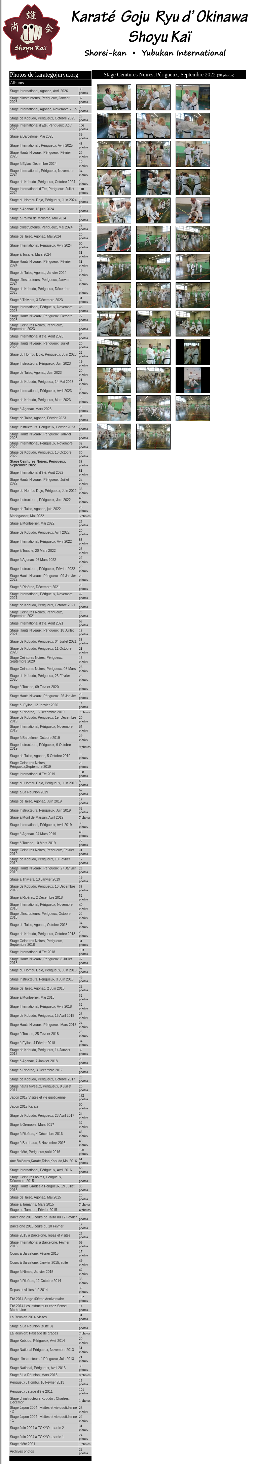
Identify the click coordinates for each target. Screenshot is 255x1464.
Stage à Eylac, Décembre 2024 (33, 164)
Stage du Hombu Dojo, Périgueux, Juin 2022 (43, 491)
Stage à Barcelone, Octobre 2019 (35, 738)
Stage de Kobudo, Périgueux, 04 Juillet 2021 (43, 641)
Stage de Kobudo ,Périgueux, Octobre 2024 (42, 182)
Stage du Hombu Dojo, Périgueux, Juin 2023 (43, 354)
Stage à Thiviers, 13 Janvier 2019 (35, 879)
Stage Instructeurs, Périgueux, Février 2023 (42, 427)
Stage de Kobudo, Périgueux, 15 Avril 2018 (42, 1015)
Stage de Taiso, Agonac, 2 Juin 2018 (37, 988)
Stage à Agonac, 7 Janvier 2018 (34, 1061)
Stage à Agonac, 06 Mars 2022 (33, 560)
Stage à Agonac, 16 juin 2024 (32, 209)
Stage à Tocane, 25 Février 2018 (34, 1034)
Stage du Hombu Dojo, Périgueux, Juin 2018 (43, 970)
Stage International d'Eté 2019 (32, 774)
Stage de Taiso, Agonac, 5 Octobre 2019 (40, 756)
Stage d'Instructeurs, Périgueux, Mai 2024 (41, 227)
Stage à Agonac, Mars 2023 (30, 409)
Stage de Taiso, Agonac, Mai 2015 (35, 1197)
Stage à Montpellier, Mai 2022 (32, 523)
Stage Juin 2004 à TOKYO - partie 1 (37, 1437)
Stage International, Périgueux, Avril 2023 (41, 391)
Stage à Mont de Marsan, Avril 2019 (37, 817)
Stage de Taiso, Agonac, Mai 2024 (35, 236)
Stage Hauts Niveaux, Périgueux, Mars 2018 (43, 1025)
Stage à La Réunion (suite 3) (31, 1326)
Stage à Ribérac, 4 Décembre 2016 (36, 1134)
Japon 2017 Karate (24, 1106)
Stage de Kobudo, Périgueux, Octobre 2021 (42, 605)
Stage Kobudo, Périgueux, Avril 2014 (37, 1341)
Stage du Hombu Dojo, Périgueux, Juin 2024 (43, 200)
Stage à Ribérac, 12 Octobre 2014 (35, 1281)
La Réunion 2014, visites (28, 1317)
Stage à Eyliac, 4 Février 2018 (32, 1043)
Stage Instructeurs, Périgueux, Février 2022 (42, 569)
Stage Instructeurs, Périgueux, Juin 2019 (40, 810)
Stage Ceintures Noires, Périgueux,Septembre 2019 (30, 765)
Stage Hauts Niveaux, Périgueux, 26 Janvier (43, 696)
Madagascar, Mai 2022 (27, 516)
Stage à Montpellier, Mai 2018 (32, 997)
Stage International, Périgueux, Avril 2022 (41, 541)
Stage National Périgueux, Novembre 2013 (42, 1350)
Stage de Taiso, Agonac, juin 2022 (35, 509)
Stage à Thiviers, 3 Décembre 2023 (36, 300)
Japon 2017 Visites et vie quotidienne (38, 1097)
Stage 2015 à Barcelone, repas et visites (40, 1235)
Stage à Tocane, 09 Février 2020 (34, 687)
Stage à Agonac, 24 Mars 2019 (33, 834)
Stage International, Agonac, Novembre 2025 (43, 109)
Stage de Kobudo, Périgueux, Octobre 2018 (42, 934)
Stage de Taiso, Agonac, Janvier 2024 (38, 273)
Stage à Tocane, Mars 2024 (30, 254)
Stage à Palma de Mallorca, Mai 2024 (38, 218)
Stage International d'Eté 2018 (32, 952)
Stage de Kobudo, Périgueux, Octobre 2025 (42, 118)
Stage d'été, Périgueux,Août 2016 (35, 1152)
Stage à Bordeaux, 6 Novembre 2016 (38, 1143)
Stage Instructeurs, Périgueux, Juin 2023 (40, 363)
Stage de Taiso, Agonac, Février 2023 (38, 418)
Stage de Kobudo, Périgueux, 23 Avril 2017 (42, 1115)
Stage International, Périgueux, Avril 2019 (41, 825)
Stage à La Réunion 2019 (29, 792)
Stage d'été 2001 (22, 1444)
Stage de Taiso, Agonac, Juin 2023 (36, 372)
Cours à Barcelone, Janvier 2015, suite (39, 1262)
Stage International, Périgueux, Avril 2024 (41, 245)
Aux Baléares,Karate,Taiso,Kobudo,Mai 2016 (43, 1161)
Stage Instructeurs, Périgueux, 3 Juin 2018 (42, 979)
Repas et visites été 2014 (29, 1290)
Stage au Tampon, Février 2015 (33, 1210)
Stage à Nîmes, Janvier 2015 (31, 1272)
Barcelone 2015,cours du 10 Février (37, 1226)
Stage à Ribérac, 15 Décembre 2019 (37, 712)
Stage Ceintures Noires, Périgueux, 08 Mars (43, 669)
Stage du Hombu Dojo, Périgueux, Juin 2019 (43, 783)
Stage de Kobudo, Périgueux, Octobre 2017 (42, 1079)
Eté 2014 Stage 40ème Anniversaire (37, 1299)
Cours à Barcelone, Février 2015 (34, 1253)
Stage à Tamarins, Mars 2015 (32, 1204)
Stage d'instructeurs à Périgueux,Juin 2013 (42, 1359)
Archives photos (22, 1451)
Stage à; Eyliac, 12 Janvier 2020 (34, 705)
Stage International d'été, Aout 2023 (37, 336)
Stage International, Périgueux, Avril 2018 (41, 1006)
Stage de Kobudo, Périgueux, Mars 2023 (40, 400)
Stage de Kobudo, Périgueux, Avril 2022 (40, 532)
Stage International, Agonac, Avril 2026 (39, 91)
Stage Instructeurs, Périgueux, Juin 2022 (40, 500)
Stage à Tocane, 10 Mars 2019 (33, 843)
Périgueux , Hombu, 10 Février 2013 (37, 1382)
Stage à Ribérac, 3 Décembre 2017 (36, 1070)
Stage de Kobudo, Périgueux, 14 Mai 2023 (41, 382)
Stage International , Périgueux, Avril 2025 (41, 145)
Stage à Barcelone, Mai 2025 (31, 136)
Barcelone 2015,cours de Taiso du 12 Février (43, 1217)
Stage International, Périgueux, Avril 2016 (41, 1170)
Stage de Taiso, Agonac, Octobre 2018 (39, 925)
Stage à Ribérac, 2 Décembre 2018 (36, 897)
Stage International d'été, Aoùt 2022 (37, 472)
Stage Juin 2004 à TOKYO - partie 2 (37, 1428)
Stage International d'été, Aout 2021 (37, 623)
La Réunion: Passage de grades (34, 1333)
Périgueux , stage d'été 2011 (31, 1391)
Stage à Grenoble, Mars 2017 (32, 1125)
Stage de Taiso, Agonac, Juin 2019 (36, 801)
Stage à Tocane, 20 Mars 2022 (33, 550)
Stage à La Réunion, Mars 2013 (34, 1375)
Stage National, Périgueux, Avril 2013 (38, 1368)
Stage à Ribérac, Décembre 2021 (35, 587)
